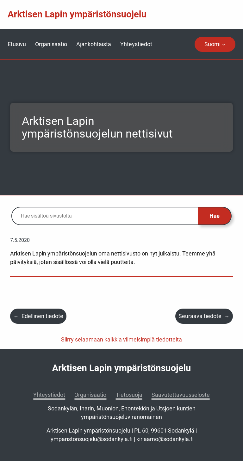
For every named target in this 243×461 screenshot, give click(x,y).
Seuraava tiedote (199, 316)
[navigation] (215, 44)
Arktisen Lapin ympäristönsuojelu (77, 14)
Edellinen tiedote (42, 316)
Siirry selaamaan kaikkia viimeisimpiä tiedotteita (121, 339)
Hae (214, 215)
